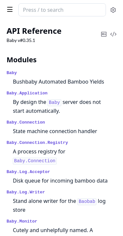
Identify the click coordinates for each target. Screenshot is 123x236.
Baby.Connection (26, 122)
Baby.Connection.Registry (37, 142)
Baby (12, 72)
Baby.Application (27, 93)
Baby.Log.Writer (26, 192)
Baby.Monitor (22, 221)
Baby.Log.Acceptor (28, 171)
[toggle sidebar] (8, 9)
